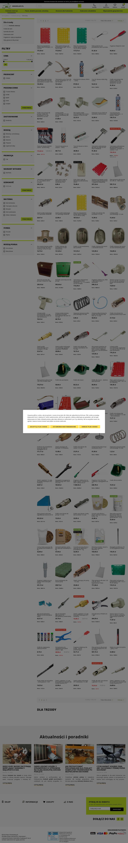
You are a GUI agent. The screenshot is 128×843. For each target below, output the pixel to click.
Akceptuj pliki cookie (38, 427)
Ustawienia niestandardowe (64, 427)
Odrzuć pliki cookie (89, 427)
